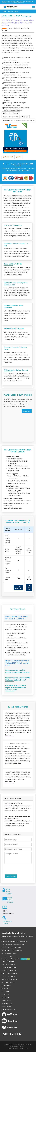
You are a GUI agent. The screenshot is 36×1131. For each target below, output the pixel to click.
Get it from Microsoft (10, 113)
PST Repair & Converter (9, 967)
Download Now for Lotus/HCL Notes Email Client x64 (18, 120)
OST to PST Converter (8, 964)
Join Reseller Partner (8, 1010)
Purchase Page (6, 1006)
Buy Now (25, 117)
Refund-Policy (6, 1000)
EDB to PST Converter (9, 976)
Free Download (18, 587)
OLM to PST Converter (9, 970)
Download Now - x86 (10, 117)
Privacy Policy (6, 997)
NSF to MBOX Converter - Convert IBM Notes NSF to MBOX (17, 817)
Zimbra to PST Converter (10, 973)
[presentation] (17, 869)
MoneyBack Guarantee (8, 912)
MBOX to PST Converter (9, 979)
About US (5, 988)
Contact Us (5, 994)
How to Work (8, 157)
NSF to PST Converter (8, 982)
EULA (18, 157)
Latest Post (5, 991)
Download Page (7, 1003)
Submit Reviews (11, 876)
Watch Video (26, 411)
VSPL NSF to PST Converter (13, 803)
